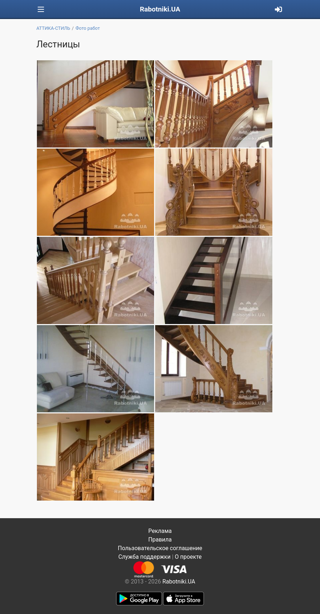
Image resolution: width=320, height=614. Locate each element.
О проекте (188, 556)
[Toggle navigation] (41, 9)
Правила (160, 539)
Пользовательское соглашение (160, 548)
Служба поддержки (144, 556)
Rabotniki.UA (160, 9)
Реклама (160, 531)
